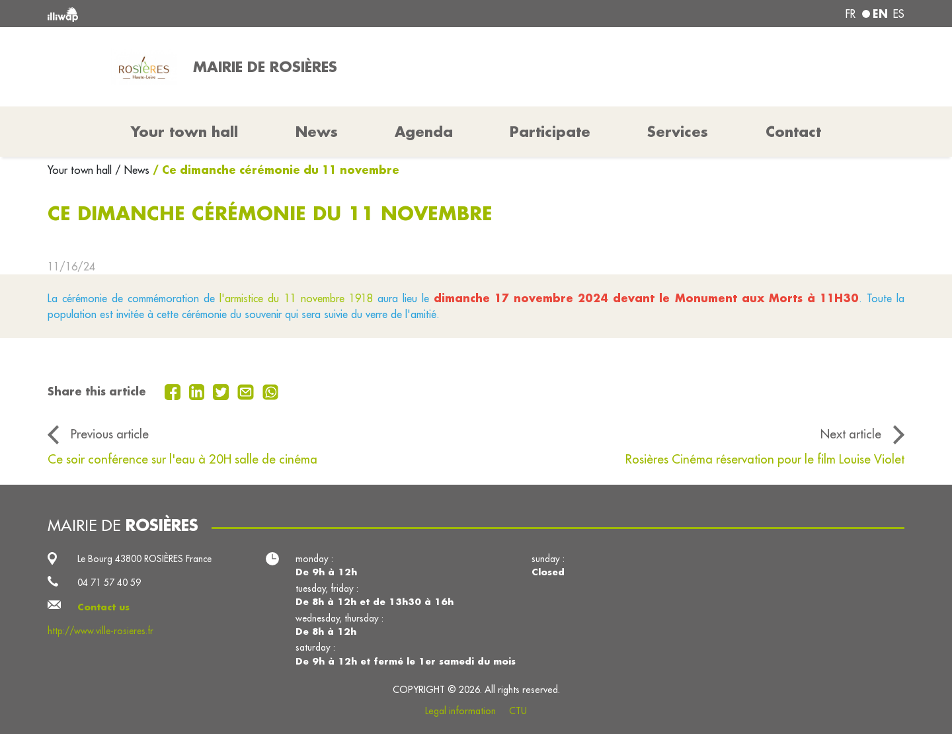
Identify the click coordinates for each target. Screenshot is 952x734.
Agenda (424, 131)
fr (850, 13)
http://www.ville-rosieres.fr (100, 631)
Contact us (103, 607)
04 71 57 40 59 (109, 583)
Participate (550, 131)
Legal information (460, 711)
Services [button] (677, 131)
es (898, 13)
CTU (518, 711)
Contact (793, 131)
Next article (850, 434)
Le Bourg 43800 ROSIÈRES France (144, 559)
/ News (132, 170)
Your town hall (81, 170)
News (317, 131)
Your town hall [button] (184, 131)
